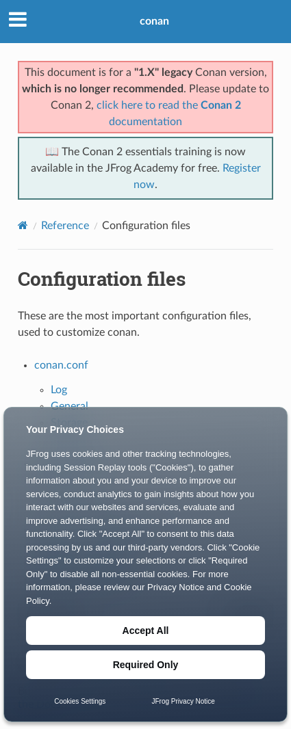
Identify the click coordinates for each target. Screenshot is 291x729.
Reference (65, 225)
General (69, 406)
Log (59, 389)
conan (154, 21)
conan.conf (61, 365)
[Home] (23, 225)
